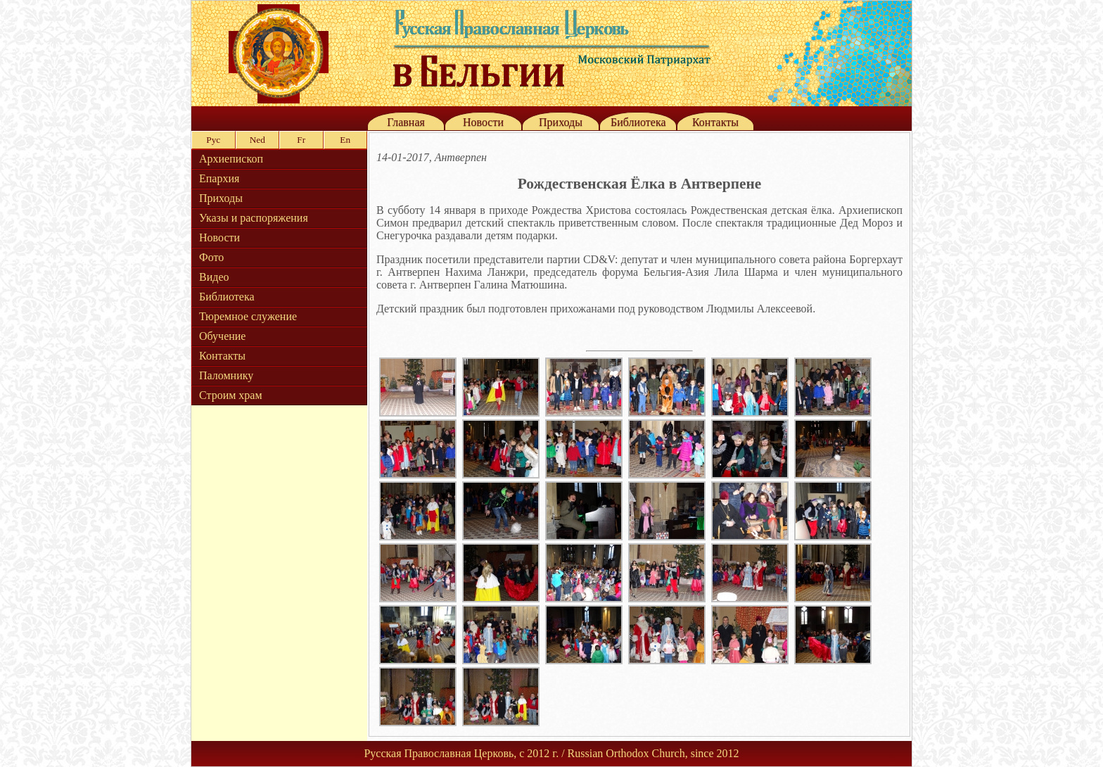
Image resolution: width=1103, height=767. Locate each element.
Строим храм (230, 395)
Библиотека (638, 122)
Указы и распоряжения (253, 218)
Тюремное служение (248, 316)
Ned (257, 139)
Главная (406, 122)
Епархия (219, 178)
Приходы (560, 122)
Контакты (715, 122)
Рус (213, 139)
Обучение (222, 336)
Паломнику (226, 375)
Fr (301, 139)
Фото (211, 257)
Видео (214, 277)
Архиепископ (231, 159)
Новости (483, 122)
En (345, 139)
